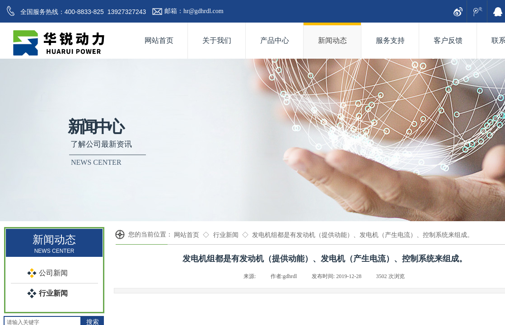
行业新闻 (225, 235)
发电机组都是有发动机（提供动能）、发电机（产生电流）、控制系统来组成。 (362, 235)
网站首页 (186, 235)
